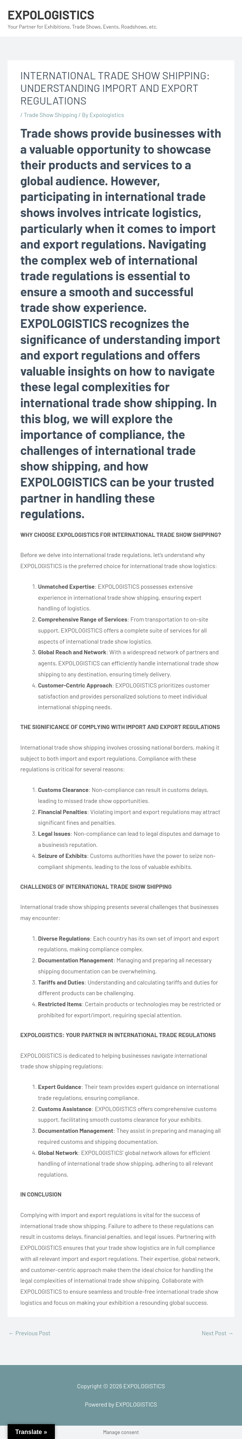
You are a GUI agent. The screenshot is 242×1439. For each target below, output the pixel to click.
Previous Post (29, 1332)
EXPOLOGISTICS (51, 14)
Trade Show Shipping (50, 114)
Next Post (218, 1332)
